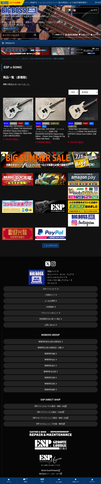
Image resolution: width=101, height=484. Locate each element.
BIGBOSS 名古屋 (50, 371)
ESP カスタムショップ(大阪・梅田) (50, 424)
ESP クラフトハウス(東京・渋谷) (50, 412)
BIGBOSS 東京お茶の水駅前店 (50, 342)
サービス (51, 283)
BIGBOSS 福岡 (50, 390)
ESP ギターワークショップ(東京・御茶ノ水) (50, 418)
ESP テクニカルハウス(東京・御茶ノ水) (51, 406)
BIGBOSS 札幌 (50, 354)
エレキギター (7, 59)
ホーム (9, 481)
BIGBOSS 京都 (50, 378)
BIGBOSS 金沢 (50, 366)
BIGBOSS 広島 (50, 384)
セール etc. (59, 480)
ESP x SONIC (59, 59)
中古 (42, 480)
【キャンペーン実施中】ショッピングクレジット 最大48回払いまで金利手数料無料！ (63, 2)
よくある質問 (50, 301)
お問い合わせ (50, 325)
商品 (25, 480)
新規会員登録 (71, 35)
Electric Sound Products (50, 470)
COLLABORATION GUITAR (40, 59)
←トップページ (50, 245)
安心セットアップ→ (9, 28)
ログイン (95, 35)
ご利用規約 (49, 307)
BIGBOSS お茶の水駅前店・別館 (50, 348)
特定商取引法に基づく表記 (49, 319)
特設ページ (52, 271)
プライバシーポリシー (49, 313)
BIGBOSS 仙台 (50, 359)
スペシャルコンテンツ (56, 277)
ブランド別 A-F (21, 59)
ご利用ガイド (58, 35)
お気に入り (84, 35)
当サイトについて (50, 289)
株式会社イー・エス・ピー (50, 474)
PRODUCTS (8, 43)
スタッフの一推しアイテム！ (59, 280)
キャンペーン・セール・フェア (60, 274)
